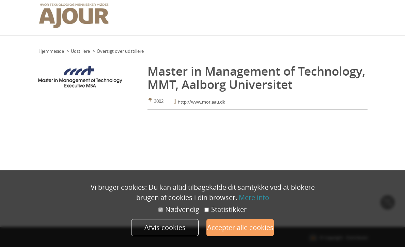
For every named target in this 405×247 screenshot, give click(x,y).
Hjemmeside (51, 51)
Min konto (355, 16)
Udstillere (80, 51)
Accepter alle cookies (240, 227)
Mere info (254, 197)
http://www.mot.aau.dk (201, 102)
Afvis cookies (165, 227)
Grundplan (186, 16)
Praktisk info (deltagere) (227, 16)
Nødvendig (178, 209)
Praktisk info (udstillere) (281, 16)
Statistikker (225, 209)
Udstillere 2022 (325, 16)
